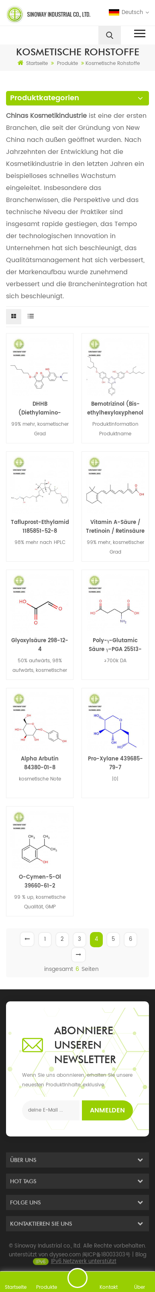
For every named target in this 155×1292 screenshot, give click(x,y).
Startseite (33, 63)
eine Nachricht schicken (77, 1278)
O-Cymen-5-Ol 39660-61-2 (40, 881)
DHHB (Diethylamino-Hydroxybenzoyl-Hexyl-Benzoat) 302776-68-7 (40, 409)
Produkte (67, 63)
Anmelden (107, 1110)
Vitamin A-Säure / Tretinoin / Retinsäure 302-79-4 (115, 527)
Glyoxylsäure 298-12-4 (39, 645)
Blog (141, 1261)
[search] (109, 35)
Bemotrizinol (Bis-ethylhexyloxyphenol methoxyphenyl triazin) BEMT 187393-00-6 (115, 409)
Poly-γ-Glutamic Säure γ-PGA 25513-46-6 (115, 645)
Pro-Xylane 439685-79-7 (115, 763)
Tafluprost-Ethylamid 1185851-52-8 (40, 527)
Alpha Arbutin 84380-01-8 (40, 763)
